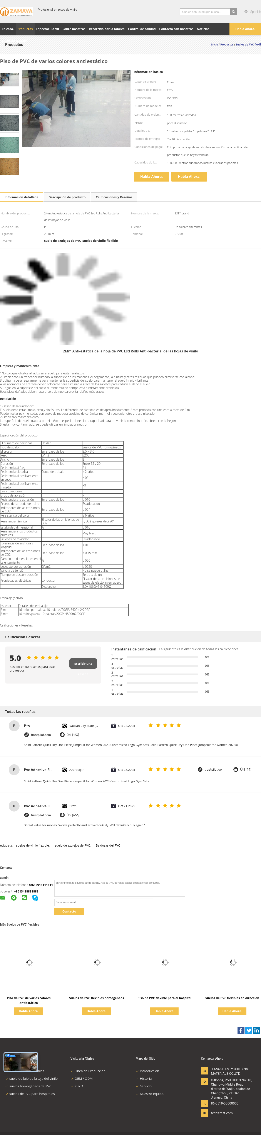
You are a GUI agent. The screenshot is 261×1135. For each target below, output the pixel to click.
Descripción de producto (67, 197)
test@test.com (222, 1113)
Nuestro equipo (150, 1093)
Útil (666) (73, 815)
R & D (76, 1086)
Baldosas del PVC (108, 845)
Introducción (147, 1071)
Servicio (144, 1086)
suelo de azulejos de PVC (72, 845)
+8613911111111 (40, 885)
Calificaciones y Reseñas (114, 197)
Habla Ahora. (245, 29)
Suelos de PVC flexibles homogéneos (96, 998)
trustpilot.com (41, 735)
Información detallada (21, 197)
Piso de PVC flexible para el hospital (164, 998)
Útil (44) (245, 769)
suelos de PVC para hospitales (30, 1093)
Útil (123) (73, 735)
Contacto (69, 911)
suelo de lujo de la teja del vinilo (31, 1078)
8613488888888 (27, 891)
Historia (144, 1078)
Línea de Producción (87, 1071)
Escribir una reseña (83, 665)
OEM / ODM (81, 1078)
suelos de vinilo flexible (32, 845)
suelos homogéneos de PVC (28, 1086)
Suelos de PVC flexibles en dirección (232, 998)
